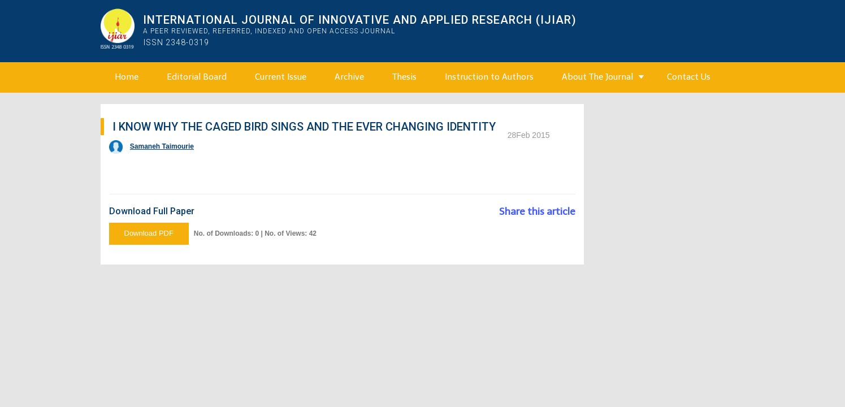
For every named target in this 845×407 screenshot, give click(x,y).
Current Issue (280, 77)
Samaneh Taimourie (162, 146)
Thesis (404, 77)
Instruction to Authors (489, 77)
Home (126, 77)
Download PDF (149, 233)
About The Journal (597, 77)
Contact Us (688, 77)
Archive (349, 77)
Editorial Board (197, 77)
